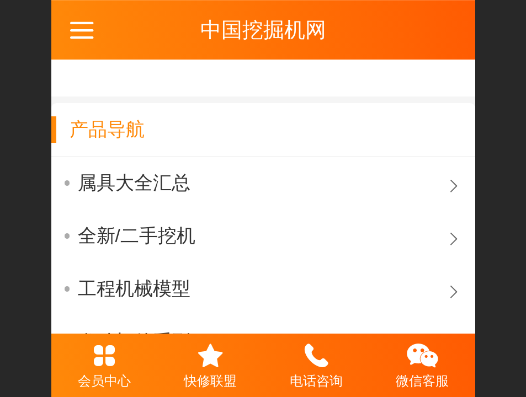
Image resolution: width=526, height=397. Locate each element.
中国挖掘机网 (263, 29)
